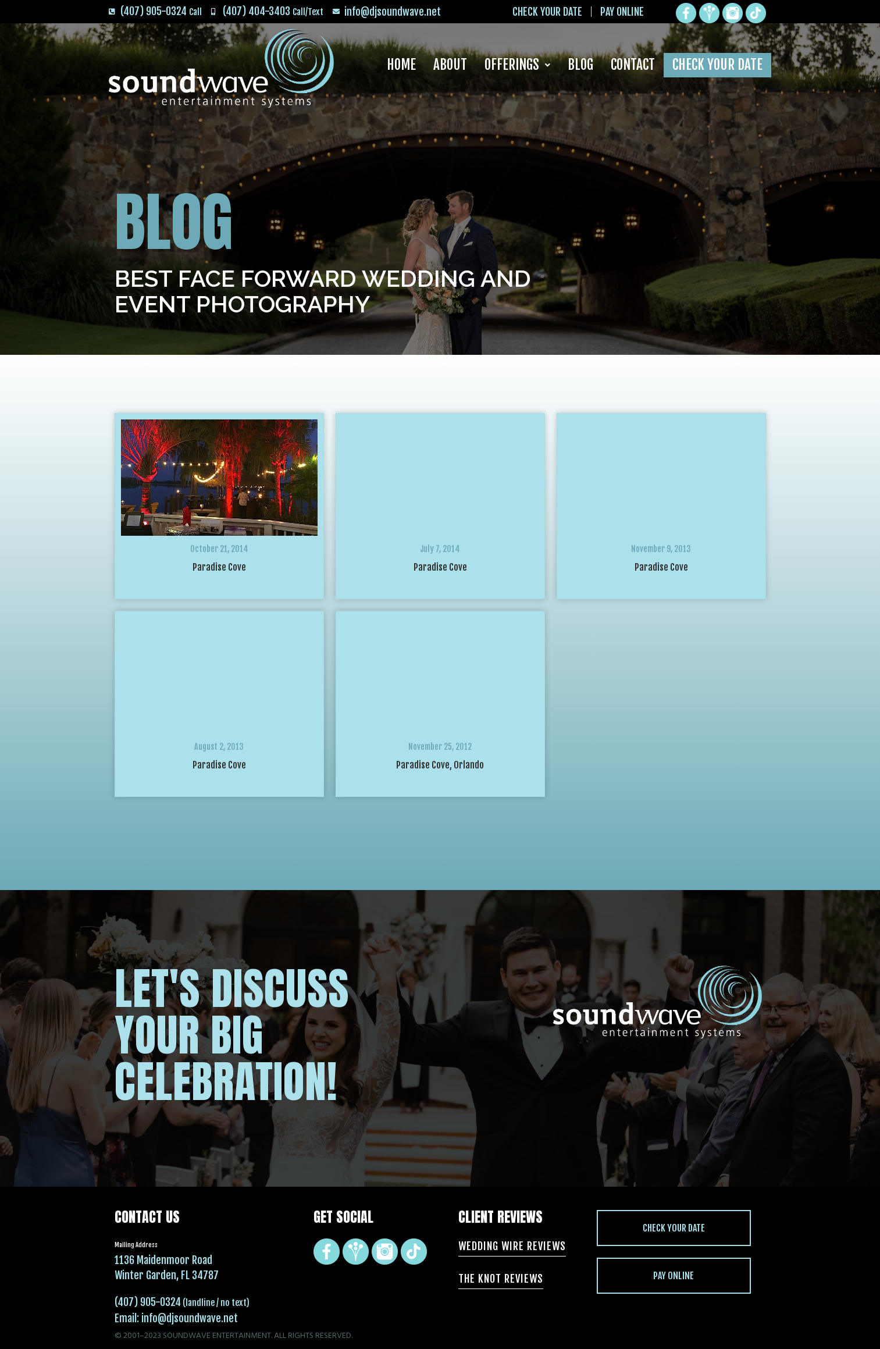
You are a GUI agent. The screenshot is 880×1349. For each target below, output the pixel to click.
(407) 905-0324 (148, 1301)
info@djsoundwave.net (189, 1318)
